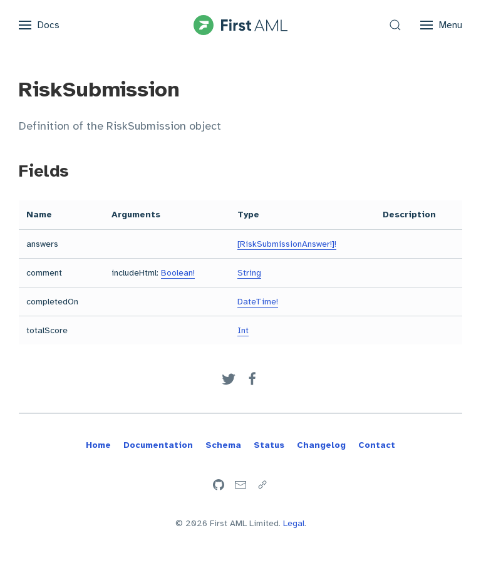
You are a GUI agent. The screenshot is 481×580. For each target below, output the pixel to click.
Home (98, 445)
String (249, 272)
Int (243, 330)
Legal (293, 523)
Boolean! (178, 272)
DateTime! (257, 301)
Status (269, 445)
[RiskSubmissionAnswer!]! (286, 244)
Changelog (321, 445)
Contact (376, 445)
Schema (223, 445)
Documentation (158, 445)
